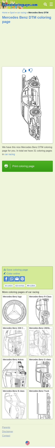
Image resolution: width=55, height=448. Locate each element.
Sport (12, 12)
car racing (21, 12)
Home (4, 12)
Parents (6, 427)
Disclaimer (7, 431)
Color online (13, 273)
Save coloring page (17, 269)
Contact (6, 435)
